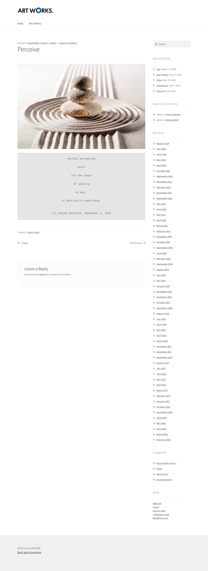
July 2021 (161, 203)
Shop (20, 23)
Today (24, 243)
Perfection (136, 243)
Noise (159, 80)
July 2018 (161, 319)
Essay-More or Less (166, 463)
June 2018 (161, 324)
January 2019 (163, 286)
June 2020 (161, 253)
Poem (159, 468)
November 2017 (164, 351)
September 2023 (164, 176)
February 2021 (163, 231)
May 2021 (161, 214)
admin (53, 43)
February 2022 (163, 187)
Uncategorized (163, 479)
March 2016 (162, 434)
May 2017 (161, 379)
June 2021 (161, 209)
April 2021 (161, 220)
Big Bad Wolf (172, 119)
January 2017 (163, 401)
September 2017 (164, 357)
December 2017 (164, 346)
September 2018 (164, 308)
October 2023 (163, 170)
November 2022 (164, 181)
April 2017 (161, 384)
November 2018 (164, 297)
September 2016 (164, 412)
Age (158, 69)
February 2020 (163, 258)
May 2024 (161, 159)
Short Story (33, 232)
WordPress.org (160, 518)
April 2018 (161, 335)
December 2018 (164, 291)
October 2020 (163, 242)
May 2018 (161, 330)
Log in (156, 507)
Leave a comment (68, 43)
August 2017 (162, 362)
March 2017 (162, 390)
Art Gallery (35, 23)
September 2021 (164, 198)
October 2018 (163, 302)
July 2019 (161, 275)
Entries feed (159, 510)
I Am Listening (173, 114)
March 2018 (162, 341)
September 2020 (164, 247)
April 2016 (161, 428)
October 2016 (163, 406)
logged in (43, 274)
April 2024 (161, 165)
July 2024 (161, 148)
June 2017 (161, 373)
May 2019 (161, 280)
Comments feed (161, 514)
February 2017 (163, 395)
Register (157, 503)
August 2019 (162, 269)
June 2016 (161, 417)
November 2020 (164, 236)
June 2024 (161, 154)
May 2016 (161, 423)
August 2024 (162, 143)
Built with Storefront (29, 552)
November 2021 (164, 192)
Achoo (159, 91)
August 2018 (162, 313)
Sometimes (162, 85)
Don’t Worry (162, 74)
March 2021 (162, 225)
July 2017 (161, 368)
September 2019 (164, 264)
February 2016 (163, 439)
